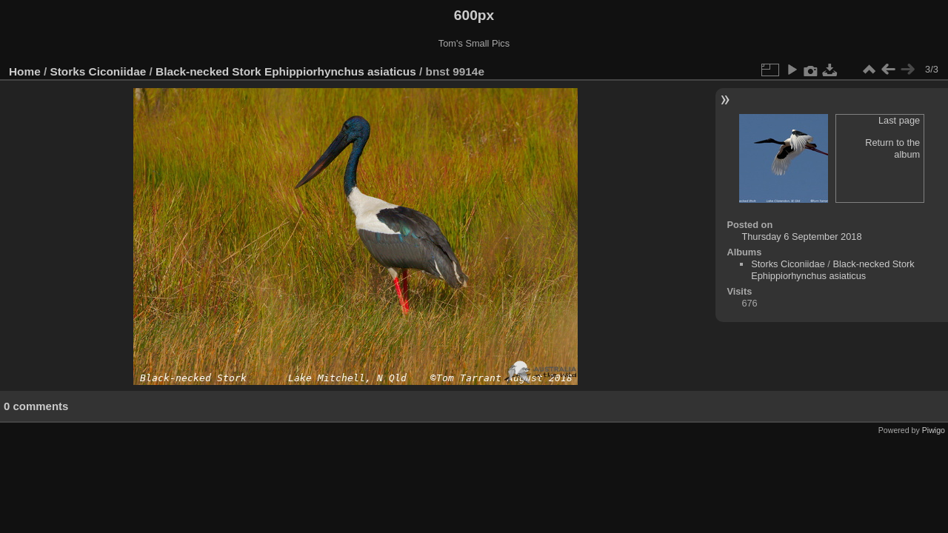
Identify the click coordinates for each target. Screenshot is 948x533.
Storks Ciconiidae (98, 71)
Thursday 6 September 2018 (801, 236)
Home (25, 71)
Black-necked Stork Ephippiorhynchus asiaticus (286, 71)
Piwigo (933, 430)
